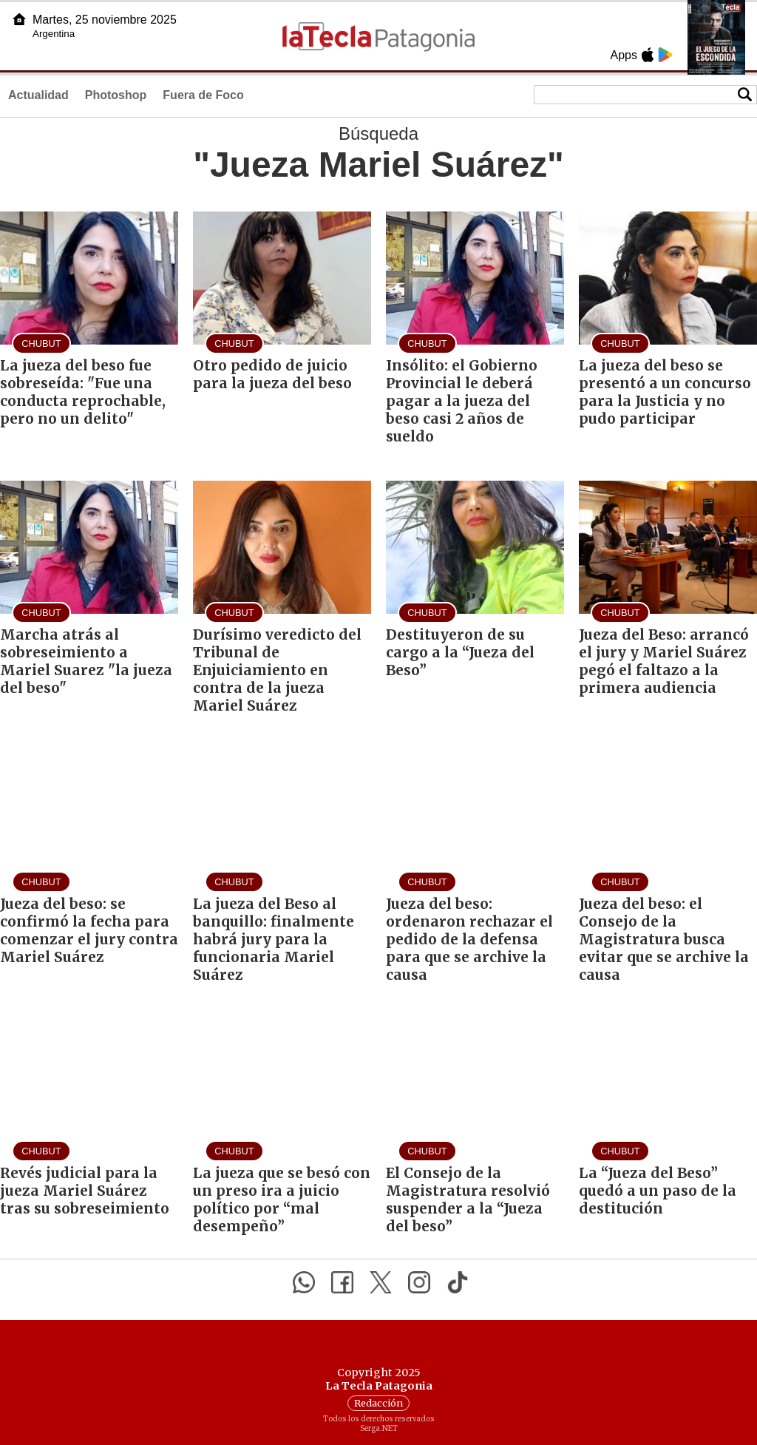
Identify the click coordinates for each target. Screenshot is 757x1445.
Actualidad (38, 95)
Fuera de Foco (203, 95)
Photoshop (116, 95)
